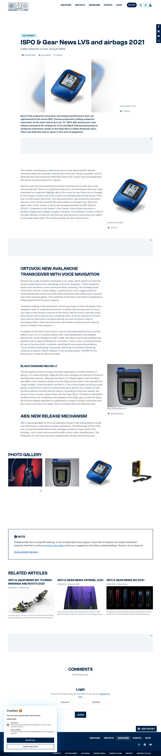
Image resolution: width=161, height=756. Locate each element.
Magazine (94, 5)
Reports (80, 5)
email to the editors (55, 545)
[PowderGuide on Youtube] (158, 36)
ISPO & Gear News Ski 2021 (125, 580)
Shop (119, 5)
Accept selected (30, 746)
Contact (57, 753)
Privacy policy (144, 753)
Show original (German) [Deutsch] (26, 551)
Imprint (129, 753)
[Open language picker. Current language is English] (141, 5)
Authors (85, 753)
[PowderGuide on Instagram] (158, 31)
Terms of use (115, 753)
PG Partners (71, 753)
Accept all (30, 740)
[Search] (145, 5)
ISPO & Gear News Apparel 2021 (80, 580)
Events (108, 5)
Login (80, 714)
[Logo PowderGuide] (18, 7)
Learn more (11, 719)
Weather (66, 5)
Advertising (99, 753)
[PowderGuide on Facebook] (158, 26)
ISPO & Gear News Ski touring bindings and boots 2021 (30, 582)
